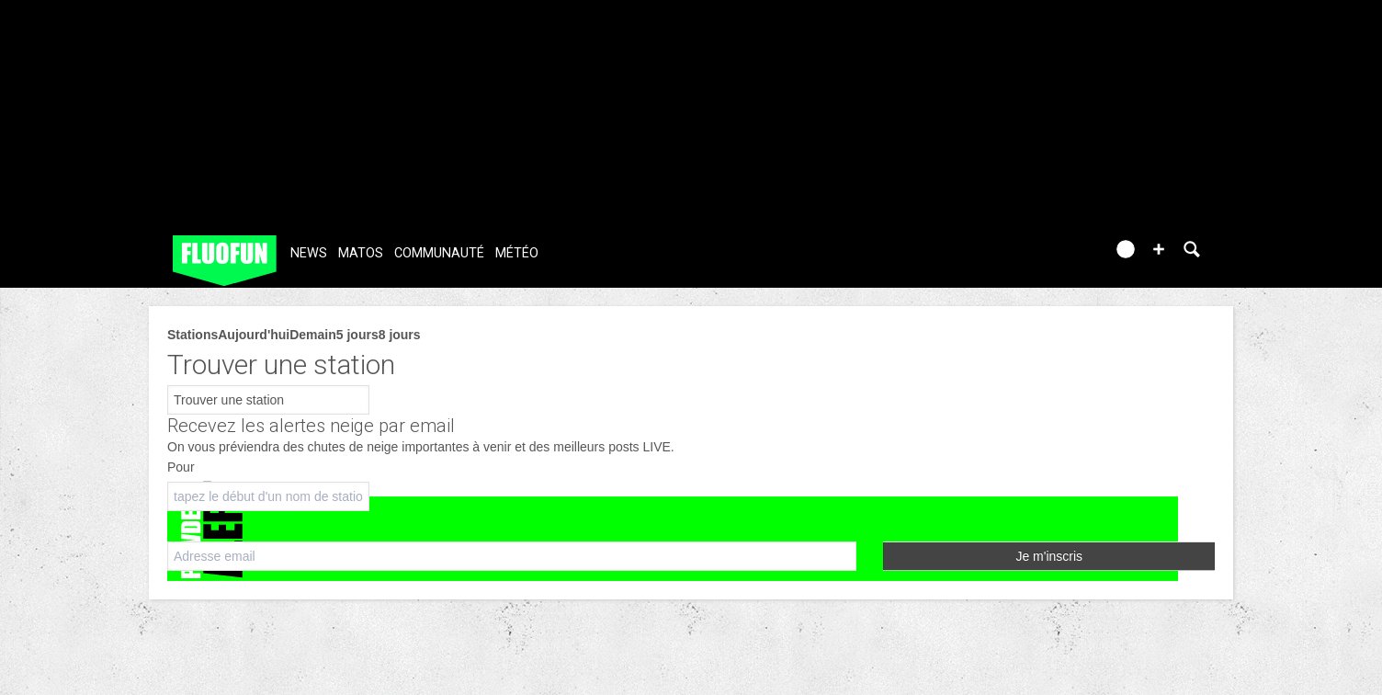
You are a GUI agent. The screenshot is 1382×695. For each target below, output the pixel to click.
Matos (360, 253)
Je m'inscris (1048, 556)
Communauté (439, 253)
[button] (1159, 249)
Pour (181, 467)
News (308, 253)
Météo (516, 253)
